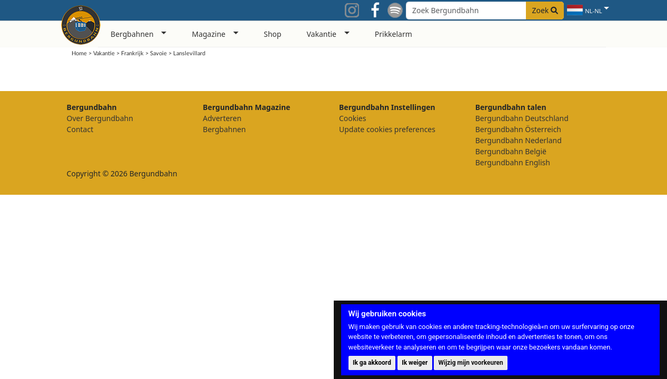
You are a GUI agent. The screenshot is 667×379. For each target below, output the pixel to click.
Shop (272, 34)
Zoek (545, 10)
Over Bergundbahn (100, 118)
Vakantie (104, 53)
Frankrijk (132, 53)
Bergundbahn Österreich (518, 129)
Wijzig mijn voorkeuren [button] (471, 362)
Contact (80, 129)
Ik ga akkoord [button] (372, 362)
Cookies (352, 118)
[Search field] (485, 10)
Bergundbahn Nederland (518, 140)
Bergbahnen (224, 129)
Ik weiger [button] (414, 362)
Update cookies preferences (387, 129)
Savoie (158, 53)
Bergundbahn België (510, 151)
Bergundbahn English (512, 162)
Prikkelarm (393, 34)
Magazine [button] (208, 34)
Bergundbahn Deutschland (522, 118)
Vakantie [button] (321, 34)
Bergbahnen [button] (132, 34)
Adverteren (222, 118)
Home (79, 53)
